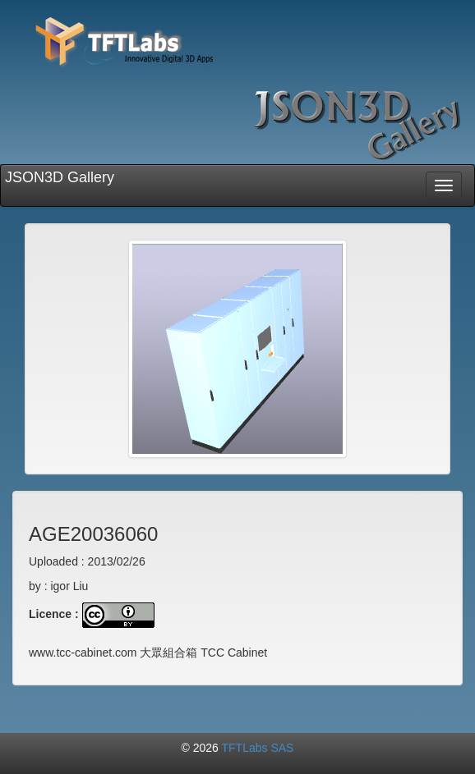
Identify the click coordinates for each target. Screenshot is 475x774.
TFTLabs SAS (258, 747)
